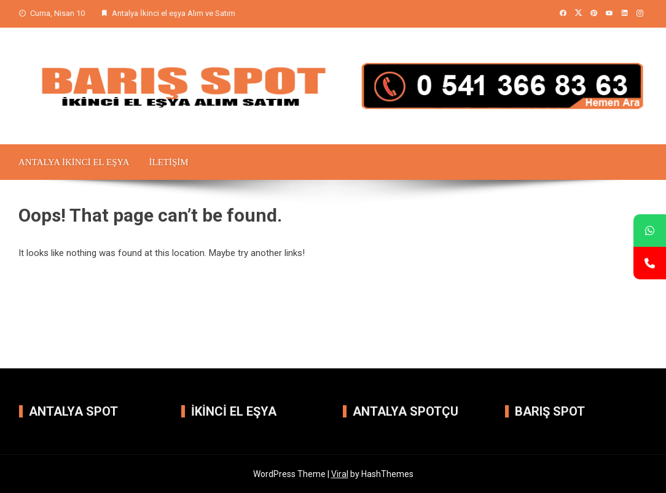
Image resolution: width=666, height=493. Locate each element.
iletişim (168, 162)
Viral (339, 474)
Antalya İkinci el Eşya (73, 162)
